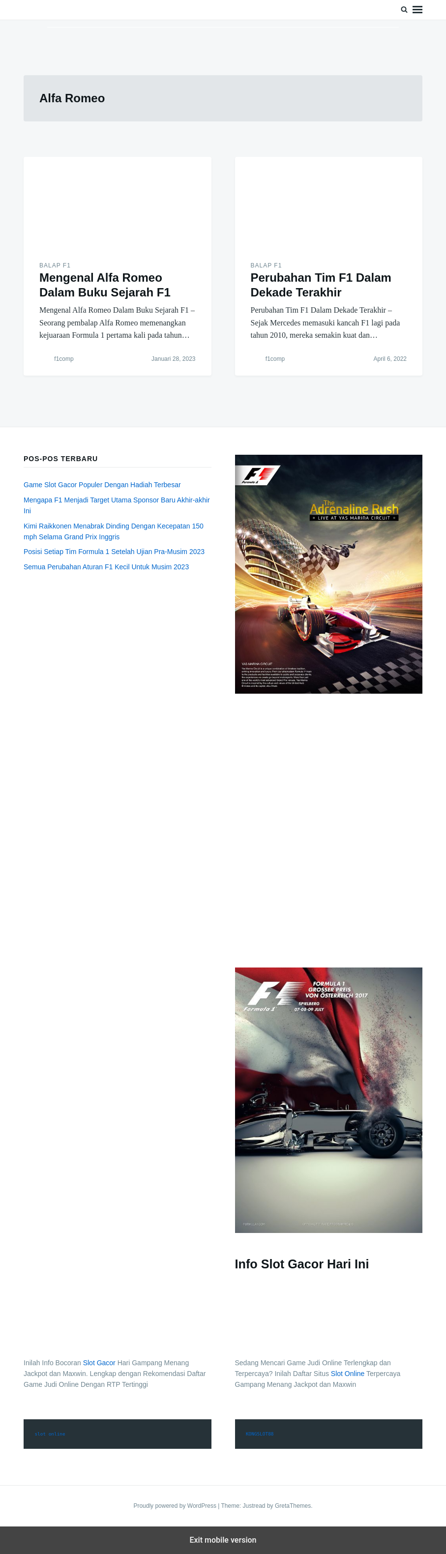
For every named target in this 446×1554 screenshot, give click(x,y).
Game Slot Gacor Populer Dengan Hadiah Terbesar (102, 485)
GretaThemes (293, 1505)
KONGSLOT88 (260, 1434)
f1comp (63, 358)
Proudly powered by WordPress (175, 1505)
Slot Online (347, 1374)
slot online (49, 1434)
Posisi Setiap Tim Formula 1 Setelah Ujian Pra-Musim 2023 (114, 552)
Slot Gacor (99, 1363)
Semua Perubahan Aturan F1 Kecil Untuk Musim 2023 (106, 567)
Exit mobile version (222, 1540)
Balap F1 (55, 265)
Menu (417, 10)
